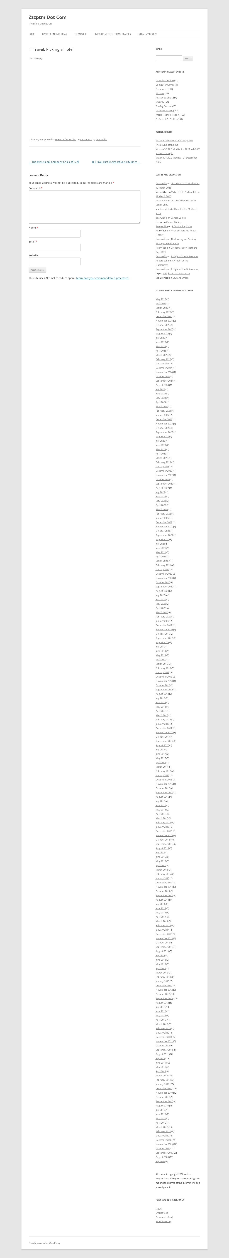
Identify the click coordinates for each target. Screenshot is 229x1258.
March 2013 (162, 972)
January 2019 (162, 672)
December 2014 (164, 882)
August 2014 (162, 899)
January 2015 (162, 878)
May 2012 (161, 1015)
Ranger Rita (162, 226)
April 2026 (161, 303)
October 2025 (163, 325)
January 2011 (162, 1084)
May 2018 (161, 706)
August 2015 (162, 848)
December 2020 (164, 573)
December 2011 (164, 1037)
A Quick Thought (164, 153)
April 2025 (161, 350)
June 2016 (161, 805)
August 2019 (162, 642)
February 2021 (163, 565)
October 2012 (163, 994)
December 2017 (164, 728)
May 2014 (161, 912)
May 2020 (161, 603)
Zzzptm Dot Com (48, 17)
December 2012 (164, 985)
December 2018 (164, 676)
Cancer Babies (178, 217)
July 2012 (160, 1007)
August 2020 (162, 590)
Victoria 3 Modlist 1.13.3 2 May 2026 (174, 140)
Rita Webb (161, 247)
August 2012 (162, 1002)
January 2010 (162, 1135)
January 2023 (162, 466)
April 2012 (161, 1019)
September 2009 (164, 1152)
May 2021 (161, 552)
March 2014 (162, 921)
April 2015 (161, 865)
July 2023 (160, 440)
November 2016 (164, 783)
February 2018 (163, 719)
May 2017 (161, 758)
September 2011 (164, 1049)
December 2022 (164, 470)
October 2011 (163, 1045)
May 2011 (161, 1067)
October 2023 (163, 427)
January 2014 (162, 929)
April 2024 (161, 402)
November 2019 (164, 629)
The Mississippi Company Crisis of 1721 (54, 162)
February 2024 (163, 410)
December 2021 (164, 522)
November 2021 (164, 526)
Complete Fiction (165, 80)
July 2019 (160, 646)
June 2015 (161, 856)
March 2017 (162, 766)
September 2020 (164, 586)
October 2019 (163, 633)
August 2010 (162, 1105)
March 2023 (162, 457)
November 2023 (164, 423)
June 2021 (161, 548)
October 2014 (163, 891)
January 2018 (162, 723)
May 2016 (161, 809)
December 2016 (164, 779)
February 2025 (163, 359)
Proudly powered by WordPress (44, 1242)
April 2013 (161, 968)
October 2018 (163, 685)
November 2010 (164, 1092)
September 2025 (164, 329)
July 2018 (160, 698)
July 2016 (160, 801)
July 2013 (160, 955)
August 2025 (162, 333)
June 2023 (161, 445)
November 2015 (164, 835)
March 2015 (162, 869)
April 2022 (161, 505)
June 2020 (161, 599)
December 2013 (164, 934)
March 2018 (162, 715)
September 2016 (164, 792)
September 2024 (164, 380)
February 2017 (163, 771)
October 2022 (163, 479)
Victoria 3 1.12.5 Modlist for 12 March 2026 (178, 149)
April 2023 (161, 453)
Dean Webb (81, 34)
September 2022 (164, 483)
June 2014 (161, 908)
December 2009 (164, 1139)
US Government (164, 110)
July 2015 (160, 852)
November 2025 (164, 320)
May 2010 (161, 1118)
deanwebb (101, 139)
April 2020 (161, 608)
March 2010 (162, 1127)
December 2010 (164, 1088)
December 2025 (164, 316)
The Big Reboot (164, 106)
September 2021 (164, 535)
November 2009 (164, 1144)
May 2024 (161, 397)
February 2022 (163, 513)
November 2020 (164, 578)
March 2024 (162, 406)
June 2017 (161, 753)
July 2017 (160, 749)
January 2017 (162, 775)
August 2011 (162, 1054)
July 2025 (160, 337)
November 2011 (164, 1041)
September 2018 (164, 689)
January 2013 (162, 981)
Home (32, 34)
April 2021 (161, 556)
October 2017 (163, 736)
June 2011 (161, 1062)
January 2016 (162, 826)
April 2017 (161, 762)
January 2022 (162, 518)
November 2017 (164, 732)
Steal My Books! (148, 34)
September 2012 (164, 998)
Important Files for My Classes (113, 34)
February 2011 (163, 1079)
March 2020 (162, 612)
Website (33, 255)
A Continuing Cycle (182, 226)
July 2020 (160, 595)
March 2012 (162, 1024)
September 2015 (164, 844)
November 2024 (164, 372)
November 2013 (164, 938)
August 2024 (162, 385)
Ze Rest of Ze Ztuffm (65, 139)
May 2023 (161, 449)
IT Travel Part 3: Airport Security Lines (116, 162)
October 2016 (163, 788)
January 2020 (162, 620)
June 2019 (161, 651)
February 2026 (163, 312)
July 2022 (160, 492)
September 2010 (164, 1101)
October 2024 (163, 376)
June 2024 (161, 393)
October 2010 (163, 1097)
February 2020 (163, 616)
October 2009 (163, 1148)
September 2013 (164, 946)
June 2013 (161, 959)
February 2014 (163, 925)
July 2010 (160, 1109)
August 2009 (162, 1157)
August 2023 (162, 436)
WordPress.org (163, 1221)
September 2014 (164, 895)
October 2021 (163, 530)
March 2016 (162, 818)
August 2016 (162, 796)
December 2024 (164, 367)
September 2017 (164, 741)
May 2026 (161, 299)
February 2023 (163, 462)
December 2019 (164, 625)
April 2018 (161, 711)
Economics (161, 89)
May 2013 (161, 964)
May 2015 (161, 861)
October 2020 (163, 582)
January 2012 (162, 1032)
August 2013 (162, 951)
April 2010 (161, 1122)
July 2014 (160, 904)
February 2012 (163, 1028)
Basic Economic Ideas (54, 34)
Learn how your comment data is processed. (102, 278)
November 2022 (164, 475)
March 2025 (162, 355)
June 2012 (161, 1011)
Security (160, 101)
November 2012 (164, 989)
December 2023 (164, 419)
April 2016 (161, 813)
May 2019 (161, 655)
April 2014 (161, 916)
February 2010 (163, 1131)
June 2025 (161, 342)
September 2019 (164, 638)
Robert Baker (163, 260)
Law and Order (180, 277)
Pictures (160, 93)
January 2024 (162, 415)
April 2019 (161, 659)
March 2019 (162, 663)
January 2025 (162, 363)
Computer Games (165, 84)
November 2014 (164, 886)
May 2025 (161, 346)
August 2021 (162, 539)
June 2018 (161, 702)
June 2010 (161, 1114)
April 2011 (161, 1071)
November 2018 (164, 681)
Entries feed (162, 1212)
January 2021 (162, 569)
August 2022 (162, 488)
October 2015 (163, 839)
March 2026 (162, 307)
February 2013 (163, 976)
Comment (35, 188)
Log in (159, 1208)
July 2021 (160, 543)
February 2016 (163, 822)
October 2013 (163, 942)
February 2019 (163, 668)
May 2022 (161, 500)
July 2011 (160, 1058)
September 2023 (164, 432)
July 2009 (160, 1161)
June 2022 (161, 496)
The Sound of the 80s (167, 144)
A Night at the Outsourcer (184, 256)
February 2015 (163, 874)
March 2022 (162, 509)
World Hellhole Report (167, 114)
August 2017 (162, 745)
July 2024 (160, 389)
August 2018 (162, 693)
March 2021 (162, 560)
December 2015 (164, 831)
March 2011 (162, 1075)
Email (33, 241)
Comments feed (164, 1217)
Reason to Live (163, 97)
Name (33, 227)
